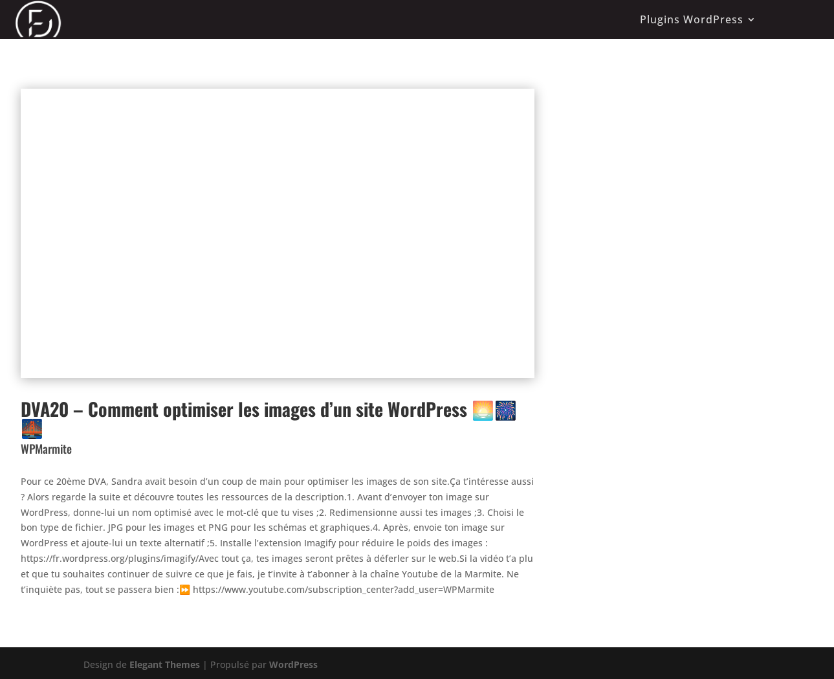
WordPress (293, 664)
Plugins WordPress (691, 19)
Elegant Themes (164, 664)
